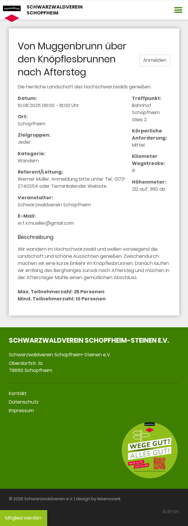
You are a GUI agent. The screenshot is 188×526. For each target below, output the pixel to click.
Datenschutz (24, 402)
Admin (170, 511)
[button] (178, 10)
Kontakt (18, 393)
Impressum (21, 410)
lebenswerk (109, 499)
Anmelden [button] (154, 60)
